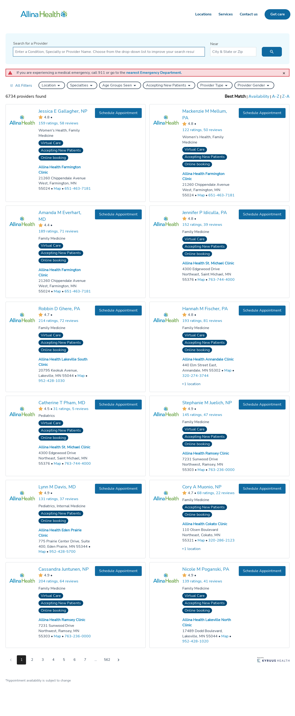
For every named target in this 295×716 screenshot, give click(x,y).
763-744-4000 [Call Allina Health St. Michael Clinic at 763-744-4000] (221, 279)
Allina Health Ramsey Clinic (205, 453)
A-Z (275, 96)
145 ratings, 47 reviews (202, 414)
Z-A (285, 96)
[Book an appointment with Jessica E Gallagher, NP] (118, 113)
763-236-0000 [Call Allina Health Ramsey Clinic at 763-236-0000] (221, 469)
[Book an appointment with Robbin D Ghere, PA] (118, 310)
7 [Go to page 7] (85, 659)
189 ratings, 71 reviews (58, 231)
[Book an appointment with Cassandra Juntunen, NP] (118, 571)
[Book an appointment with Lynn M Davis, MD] (118, 489)
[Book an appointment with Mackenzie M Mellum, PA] (262, 113)
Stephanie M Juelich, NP (207, 403)
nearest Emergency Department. (154, 72)
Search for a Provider (30, 43)
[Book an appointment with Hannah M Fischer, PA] (262, 310)
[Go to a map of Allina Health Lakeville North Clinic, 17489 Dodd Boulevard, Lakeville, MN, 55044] (224, 636)
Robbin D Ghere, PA (59, 308)
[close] (285, 71)
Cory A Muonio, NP (201, 487)
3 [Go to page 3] (43, 659)
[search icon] (272, 52)
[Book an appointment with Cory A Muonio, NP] (262, 489)
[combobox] (109, 51)
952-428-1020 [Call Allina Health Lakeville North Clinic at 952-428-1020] (195, 641)
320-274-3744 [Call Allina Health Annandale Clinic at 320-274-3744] (195, 375)
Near (214, 43)
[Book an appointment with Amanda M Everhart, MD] (118, 214)
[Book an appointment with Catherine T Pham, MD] (118, 405)
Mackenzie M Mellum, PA (204, 114)
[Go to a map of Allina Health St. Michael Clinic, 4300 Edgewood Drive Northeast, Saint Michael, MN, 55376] (201, 279)
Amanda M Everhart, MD (59, 215)
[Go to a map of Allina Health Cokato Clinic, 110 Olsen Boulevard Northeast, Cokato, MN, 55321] (201, 540)
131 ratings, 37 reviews (58, 498)
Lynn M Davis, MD (57, 487)
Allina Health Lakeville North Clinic (206, 622)
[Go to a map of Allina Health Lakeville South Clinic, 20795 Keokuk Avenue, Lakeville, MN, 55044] (81, 375)
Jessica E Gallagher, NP (62, 111)
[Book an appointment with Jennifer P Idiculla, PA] (262, 214)
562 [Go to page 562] (107, 659)
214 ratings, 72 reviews (58, 320)
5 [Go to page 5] (64, 659)
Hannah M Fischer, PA (205, 308)
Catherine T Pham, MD (61, 403)
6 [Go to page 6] (75, 659)
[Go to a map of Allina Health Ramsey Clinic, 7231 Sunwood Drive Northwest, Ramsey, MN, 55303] (201, 469)
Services (225, 14)
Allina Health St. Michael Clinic (208, 263)
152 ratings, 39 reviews (202, 224)
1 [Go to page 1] (22, 659)
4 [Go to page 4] (53, 659)
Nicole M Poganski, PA (205, 569)
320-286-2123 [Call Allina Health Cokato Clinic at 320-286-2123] (221, 540)
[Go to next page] (118, 659)
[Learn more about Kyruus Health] (273, 660)
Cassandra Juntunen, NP (63, 569)
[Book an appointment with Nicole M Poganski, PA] (262, 571)
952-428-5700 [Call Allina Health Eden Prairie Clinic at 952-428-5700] (62, 551)
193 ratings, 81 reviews (202, 320)
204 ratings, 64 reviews (58, 581)
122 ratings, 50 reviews (202, 129)
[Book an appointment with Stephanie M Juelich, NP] (262, 405)
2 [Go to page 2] (32, 659)
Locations (203, 14)
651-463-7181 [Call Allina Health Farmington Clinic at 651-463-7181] (78, 188)
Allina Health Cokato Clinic (204, 524)
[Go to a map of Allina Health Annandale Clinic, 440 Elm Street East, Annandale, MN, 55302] (227, 370)
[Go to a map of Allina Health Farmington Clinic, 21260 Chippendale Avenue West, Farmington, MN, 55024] (57, 188)
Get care (277, 14)
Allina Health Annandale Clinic (207, 359)
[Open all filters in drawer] (21, 85)
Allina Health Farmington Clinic (59, 272)
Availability (258, 96)
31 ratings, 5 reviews (70, 408)
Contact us (249, 14)
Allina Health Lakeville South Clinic (62, 362)
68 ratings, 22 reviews (216, 492)
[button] (51, 85)
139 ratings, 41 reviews (202, 581)
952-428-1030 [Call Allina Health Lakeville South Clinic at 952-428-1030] (51, 380)
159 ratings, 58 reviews (58, 123)
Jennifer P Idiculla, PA (204, 212)
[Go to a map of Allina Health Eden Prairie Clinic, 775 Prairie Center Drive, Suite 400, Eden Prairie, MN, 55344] (42, 552)
